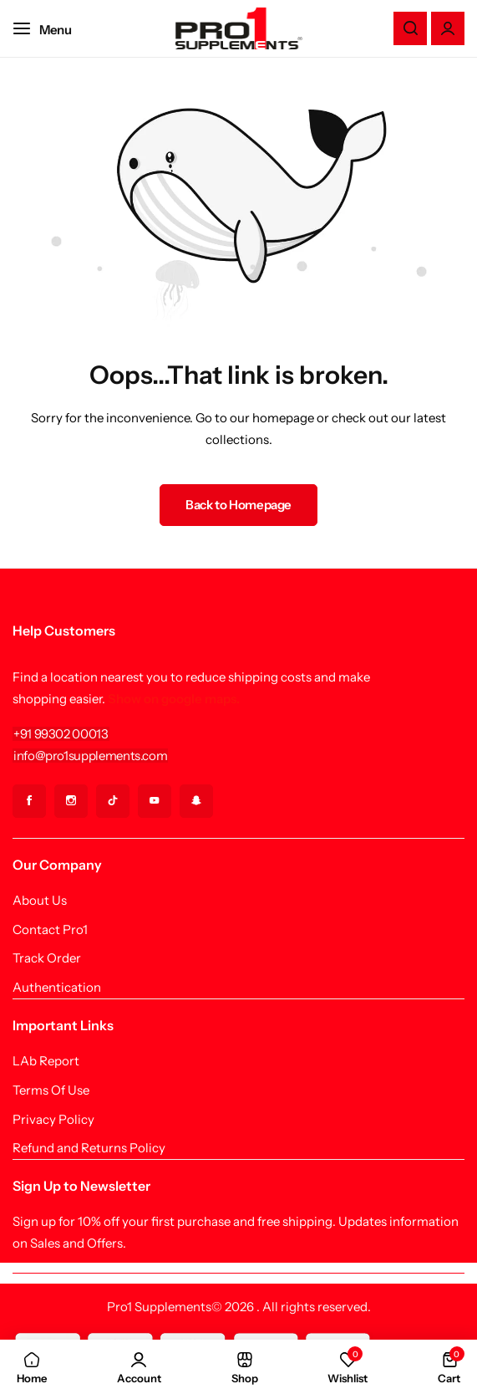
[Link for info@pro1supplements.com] (90, 755)
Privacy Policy (53, 1119)
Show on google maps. (174, 699)
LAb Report (46, 1061)
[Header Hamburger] (51, 28)
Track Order (47, 958)
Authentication (57, 987)
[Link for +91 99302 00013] (61, 734)
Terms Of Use (51, 1090)
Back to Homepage (238, 505)
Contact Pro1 (50, 929)
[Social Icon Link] (29, 801)
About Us (40, 900)
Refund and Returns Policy (89, 1148)
